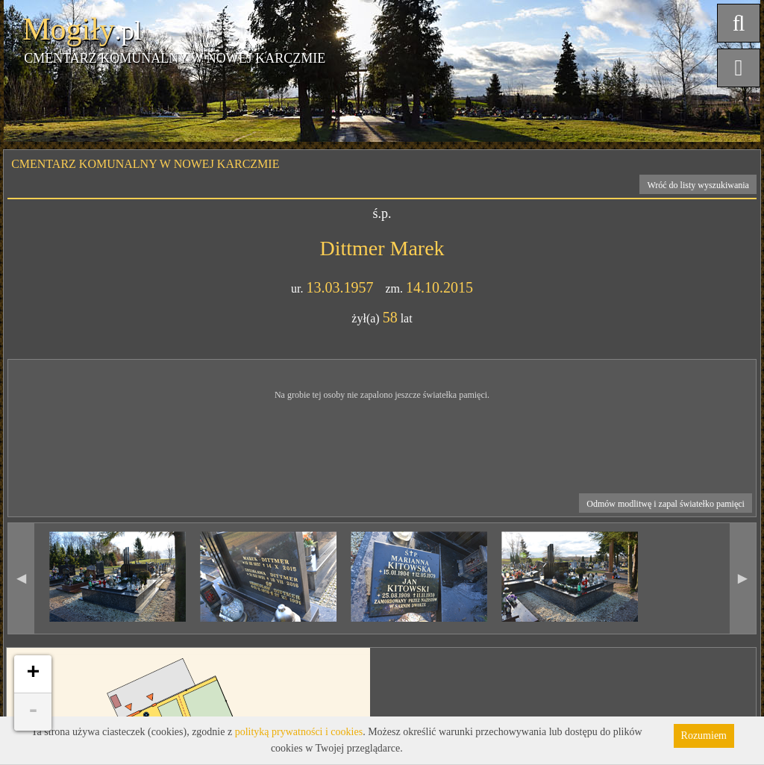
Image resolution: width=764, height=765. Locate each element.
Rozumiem (704, 735)
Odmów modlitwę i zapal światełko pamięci (665, 504)
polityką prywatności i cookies (299, 731)
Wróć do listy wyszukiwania (698, 185)
